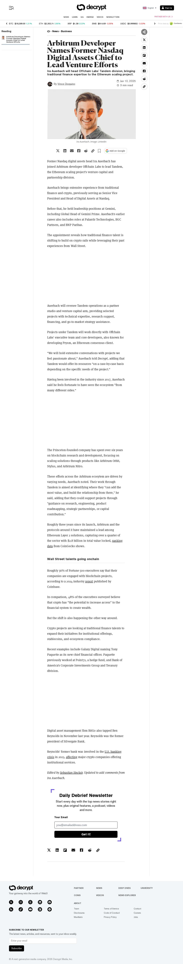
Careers (137, 913)
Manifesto (78, 917)
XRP (70, 23)
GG (82, 17)
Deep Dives (124, 888)
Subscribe (16, 948)
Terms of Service (111, 908)
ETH (41, 23)
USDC (123, 23)
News (66, 17)
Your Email (61, 817)
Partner (79, 888)
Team (76, 908)
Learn (75, 17)
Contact (137, 908)
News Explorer (127, 895)
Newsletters (112, 17)
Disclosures (79, 913)
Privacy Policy (110, 917)
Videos (100, 17)
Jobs (136, 917)
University (147, 888)
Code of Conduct (112, 913)
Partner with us (163, 17)
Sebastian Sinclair (71, 773)
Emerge (90, 17)
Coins (77, 895)
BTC (11, 23)
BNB (94, 23)
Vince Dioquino (66, 83)
